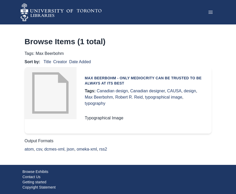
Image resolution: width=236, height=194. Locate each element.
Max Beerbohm (99, 97)
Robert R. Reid (129, 97)
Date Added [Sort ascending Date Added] (80, 62)
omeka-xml (87, 149)
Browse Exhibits (36, 172)
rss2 (103, 149)
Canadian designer (147, 91)
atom (29, 149)
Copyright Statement (39, 187)
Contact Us (32, 177)
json (70, 149)
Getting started (34, 182)
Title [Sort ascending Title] (47, 62)
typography (95, 103)
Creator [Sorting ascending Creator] (60, 62)
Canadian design (112, 91)
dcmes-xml (54, 149)
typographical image (163, 97)
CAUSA (174, 91)
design (190, 91)
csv (39, 149)
